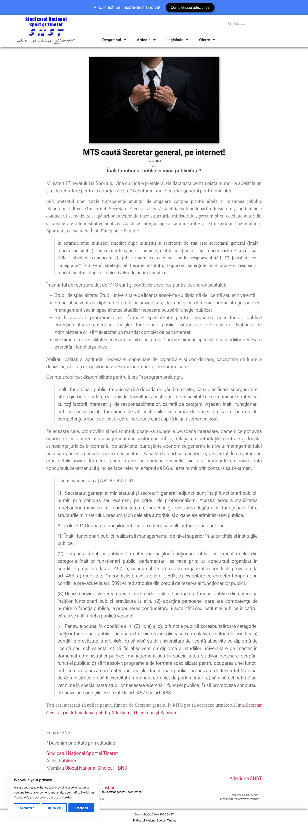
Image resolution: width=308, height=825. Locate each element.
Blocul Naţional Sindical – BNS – (97, 768)
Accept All (81, 807)
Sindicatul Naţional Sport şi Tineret (82, 753)
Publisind (68, 761)
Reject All (54, 807)
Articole (146, 40)
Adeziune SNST (246, 778)
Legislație (177, 40)
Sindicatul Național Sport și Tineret (154, 820)
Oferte (207, 40)
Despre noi (114, 40)
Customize (27, 807)
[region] (54, 795)
